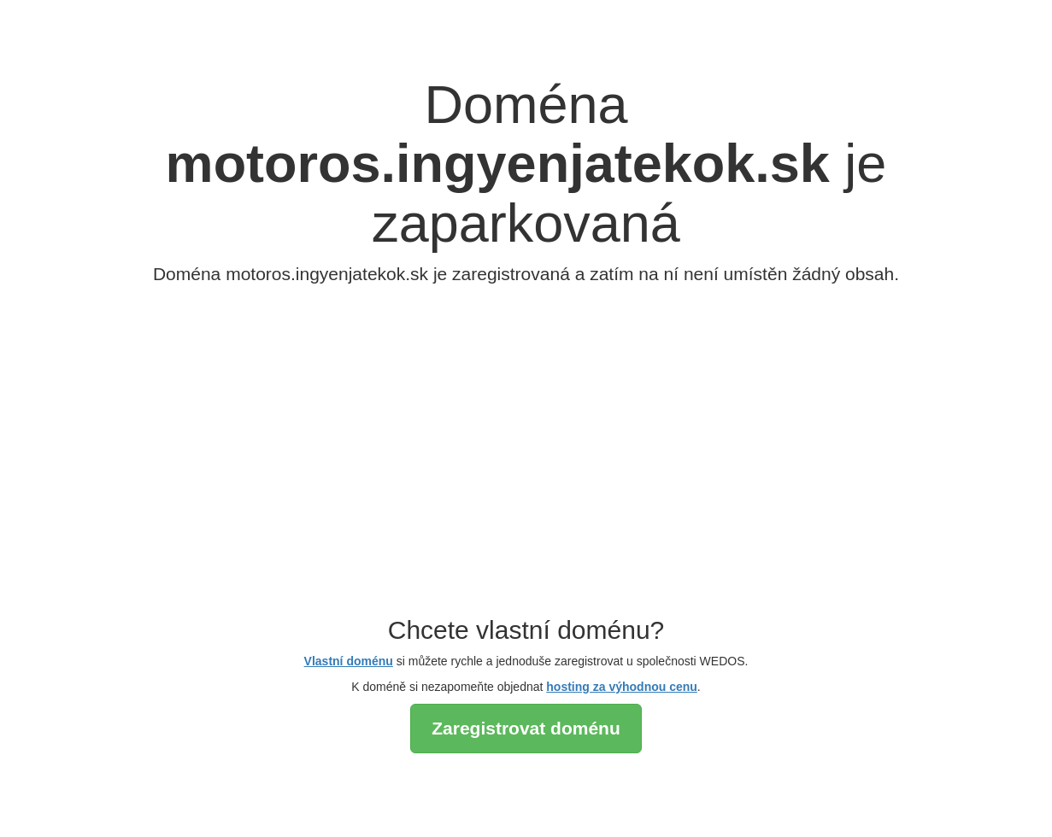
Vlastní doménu (348, 661)
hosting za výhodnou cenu (621, 687)
